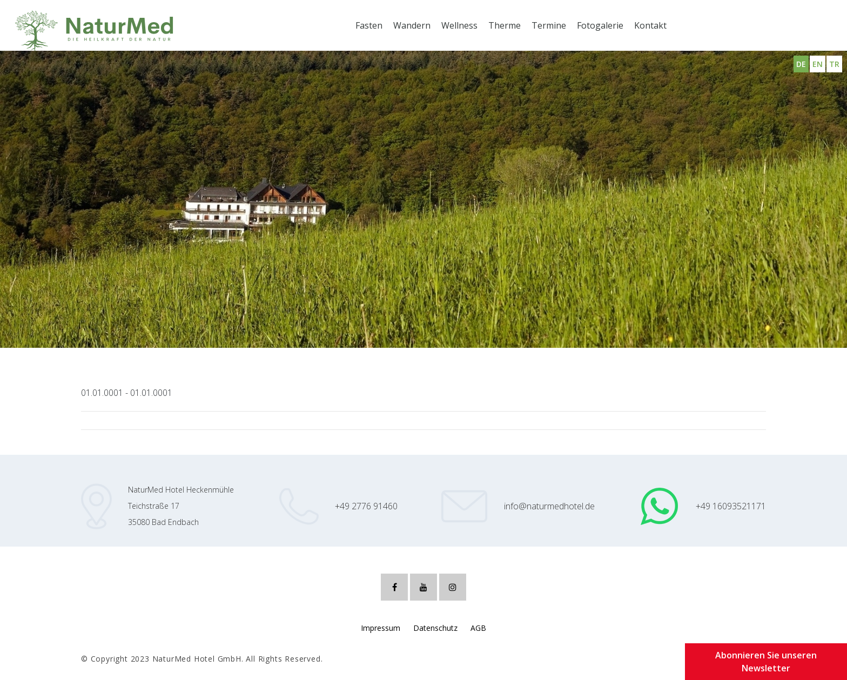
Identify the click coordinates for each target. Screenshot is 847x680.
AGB (478, 628)
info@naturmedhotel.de (549, 506)
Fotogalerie (600, 25)
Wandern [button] (412, 25)
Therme (504, 25)
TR (834, 64)
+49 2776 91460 (366, 506)
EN (817, 64)
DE (801, 64)
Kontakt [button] (650, 25)
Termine (549, 25)
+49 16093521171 (731, 506)
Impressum (380, 628)
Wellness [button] (459, 25)
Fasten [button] (368, 25)
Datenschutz (435, 628)
